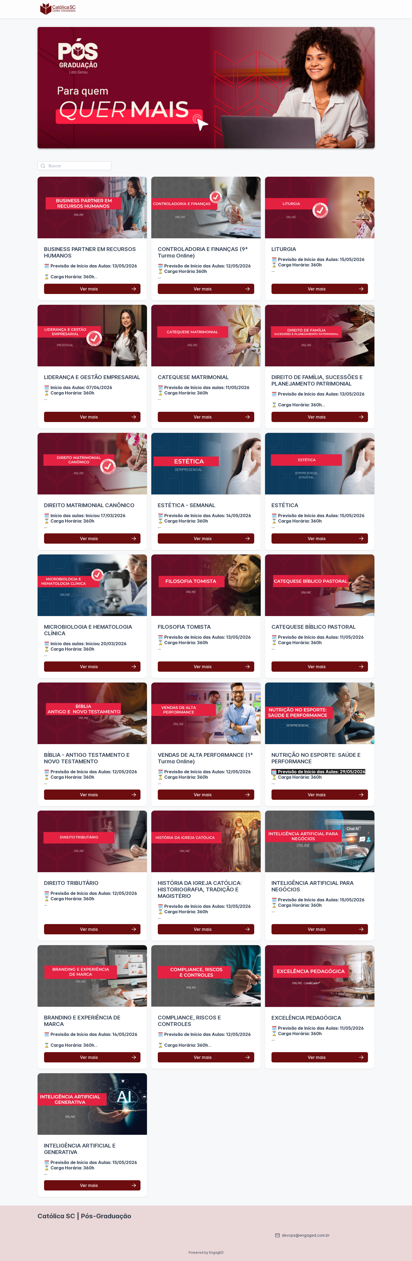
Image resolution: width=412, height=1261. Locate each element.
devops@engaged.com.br (302, 1235)
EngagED (216, 1252)
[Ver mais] (92, 289)
